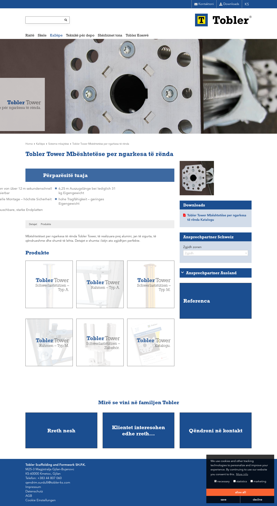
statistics (240, 481)
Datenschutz (34, 491)
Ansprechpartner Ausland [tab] (209, 273)
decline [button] (257, 499)
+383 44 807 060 (49, 478)
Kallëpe (56, 35)
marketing (258, 481)
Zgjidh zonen (192, 247)
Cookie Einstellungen (40, 500)
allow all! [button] (240, 492)
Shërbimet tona (110, 35)
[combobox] (215, 253)
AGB (28, 496)
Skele (42, 35)
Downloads (229, 4)
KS (247, 4)
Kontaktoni (204, 4)
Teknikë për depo (80, 35)
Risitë (29, 35)
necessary (222, 481)
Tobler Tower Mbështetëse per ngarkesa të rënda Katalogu (216, 217)
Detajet (33, 224)
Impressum (33, 487)
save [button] (223, 499)
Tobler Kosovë (137, 35)
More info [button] (242, 474)
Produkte (46, 224)
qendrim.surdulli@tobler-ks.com (47, 482)
